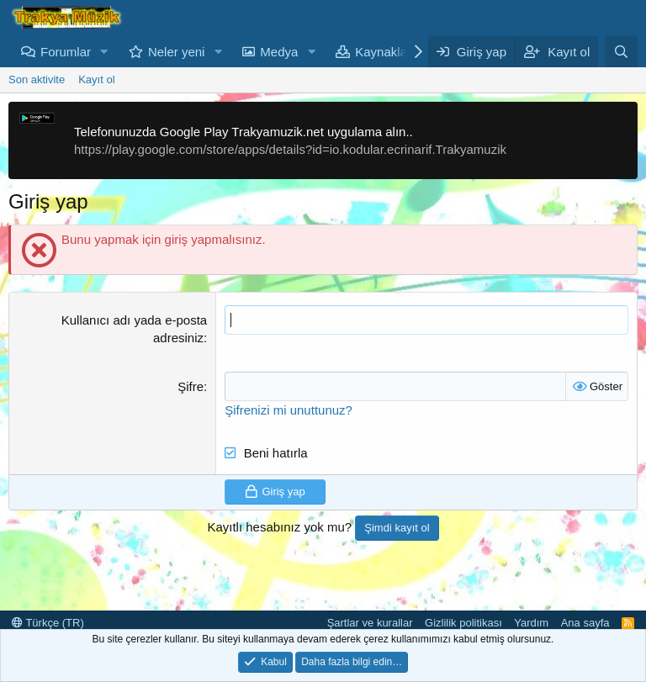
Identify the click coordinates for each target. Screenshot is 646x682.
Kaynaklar (383, 52)
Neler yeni (176, 52)
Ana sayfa (585, 622)
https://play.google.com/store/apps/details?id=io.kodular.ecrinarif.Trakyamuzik (290, 149)
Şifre (190, 386)
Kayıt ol (96, 79)
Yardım (531, 622)
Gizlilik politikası (463, 622)
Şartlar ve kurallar (370, 622)
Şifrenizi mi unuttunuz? (288, 410)
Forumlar (65, 52)
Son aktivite (36, 79)
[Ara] (621, 51)
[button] (104, 51)
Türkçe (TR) (48, 622)
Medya (279, 52)
